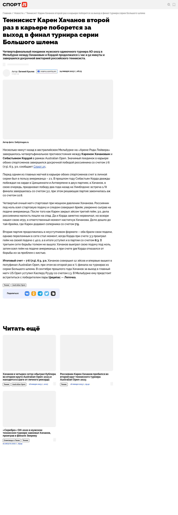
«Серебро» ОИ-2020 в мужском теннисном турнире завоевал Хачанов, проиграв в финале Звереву (27, 433)
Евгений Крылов (26, 72)
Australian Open (18, 285)
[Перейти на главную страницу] (15, 4)
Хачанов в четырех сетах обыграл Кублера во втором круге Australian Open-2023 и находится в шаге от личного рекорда (29, 377)
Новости (19, 13)
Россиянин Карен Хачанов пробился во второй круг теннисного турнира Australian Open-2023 (84, 377)
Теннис (6, 285)
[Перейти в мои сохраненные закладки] (174, 4)
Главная (7, 13)
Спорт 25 (39, 166)
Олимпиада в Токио (12, 440)
